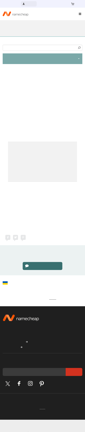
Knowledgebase (30, 26)
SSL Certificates (57, 26)
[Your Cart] (73, 4)
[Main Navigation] (80, 14)
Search (79, 48)
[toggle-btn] (78, 58)
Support (8, 26)
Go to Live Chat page (42, 270)
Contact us (11, 3)
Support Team (43, 179)
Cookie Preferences (20, 414)
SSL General (11, 30)
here (8, 119)
